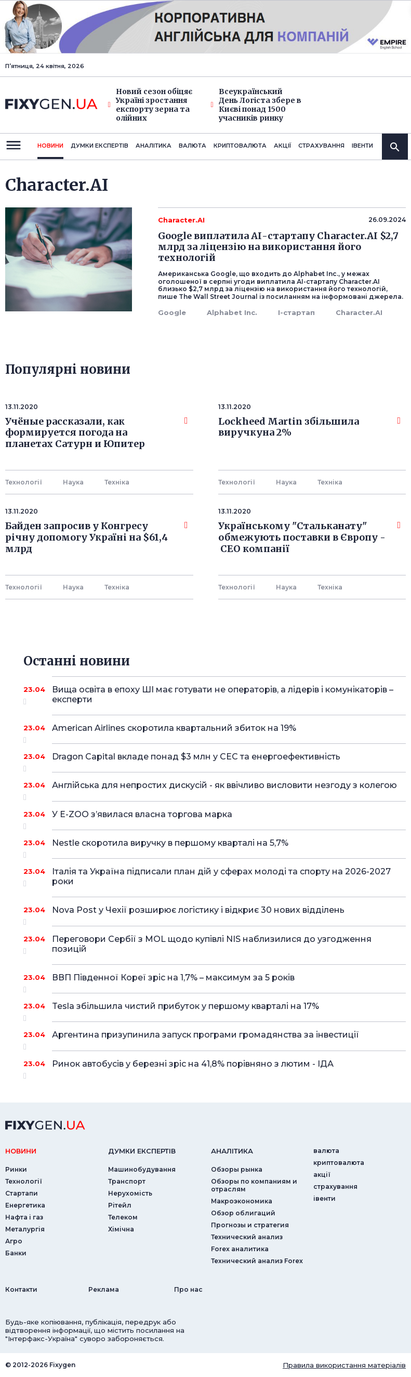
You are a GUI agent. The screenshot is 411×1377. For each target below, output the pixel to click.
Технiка (116, 482)
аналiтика (232, 1151)
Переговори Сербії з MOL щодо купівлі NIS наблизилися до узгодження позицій (214, 944)
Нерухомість (130, 1193)
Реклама (103, 1289)
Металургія (25, 1229)
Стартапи (21, 1193)
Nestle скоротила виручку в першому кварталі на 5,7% (214, 847)
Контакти (21, 1289)
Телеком (123, 1217)
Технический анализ (247, 1237)
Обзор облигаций (243, 1213)
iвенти (362, 145)
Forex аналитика (240, 1249)
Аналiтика (153, 145)
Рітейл (119, 1205)
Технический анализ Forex (257, 1261)
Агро (13, 1241)
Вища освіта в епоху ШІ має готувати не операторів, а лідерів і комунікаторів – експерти (222, 695)
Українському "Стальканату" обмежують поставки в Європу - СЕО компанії (309, 537)
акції (282, 145)
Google (172, 312)
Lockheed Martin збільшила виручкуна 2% (309, 427)
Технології (23, 482)
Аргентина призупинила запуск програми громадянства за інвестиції (214, 1038)
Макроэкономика (241, 1201)
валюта (192, 145)
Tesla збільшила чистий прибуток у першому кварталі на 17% (214, 1010)
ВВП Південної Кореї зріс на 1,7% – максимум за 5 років (214, 981)
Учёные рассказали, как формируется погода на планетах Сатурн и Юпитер (96, 433)
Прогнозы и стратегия (250, 1225)
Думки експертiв (99, 145)
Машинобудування (142, 1169)
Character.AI (359, 312)
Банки (15, 1253)
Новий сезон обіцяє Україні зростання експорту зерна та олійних (150, 104)
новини (50, 145)
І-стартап (296, 312)
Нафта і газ (24, 1217)
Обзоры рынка (236, 1169)
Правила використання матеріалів (344, 1365)
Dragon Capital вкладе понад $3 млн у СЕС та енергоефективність (214, 760)
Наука (73, 482)
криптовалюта (240, 145)
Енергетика (25, 1205)
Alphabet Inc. (232, 312)
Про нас (188, 1289)
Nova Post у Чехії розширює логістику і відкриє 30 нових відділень (214, 914)
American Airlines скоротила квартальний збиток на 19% (214, 732)
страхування (321, 145)
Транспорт (126, 1181)
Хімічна (121, 1229)
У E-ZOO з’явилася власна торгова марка (214, 818)
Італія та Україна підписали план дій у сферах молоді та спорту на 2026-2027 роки (221, 877)
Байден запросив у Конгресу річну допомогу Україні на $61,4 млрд (96, 537)
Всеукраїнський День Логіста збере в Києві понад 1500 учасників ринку (256, 104)
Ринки (16, 1169)
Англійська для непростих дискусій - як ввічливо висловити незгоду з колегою (224, 789)
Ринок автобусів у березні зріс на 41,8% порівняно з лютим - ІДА (214, 1068)
